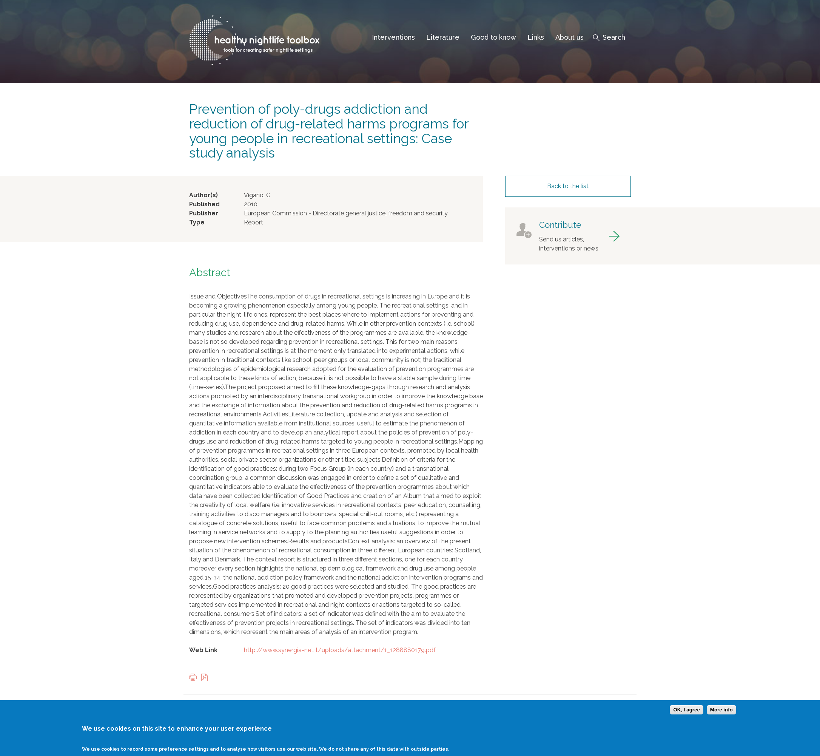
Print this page (194, 678)
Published (204, 204)
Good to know (493, 37)
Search (614, 37)
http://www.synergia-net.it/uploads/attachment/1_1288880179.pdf (340, 650)
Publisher (203, 213)
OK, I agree (686, 710)
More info (721, 710)
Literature (442, 37)
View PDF (206, 678)
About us (569, 37)
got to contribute (568, 236)
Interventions (393, 37)
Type (197, 222)
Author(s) (203, 195)
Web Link (203, 650)
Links (535, 37)
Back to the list (568, 186)
